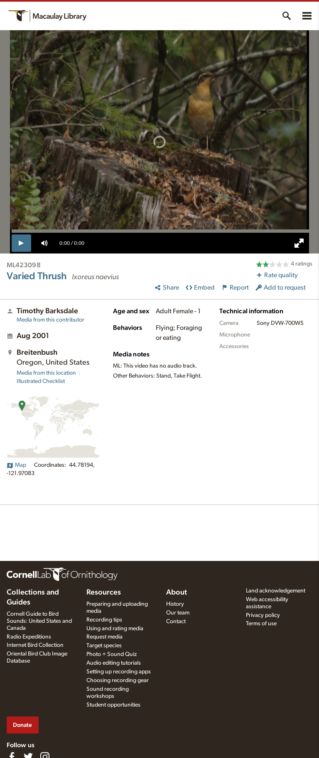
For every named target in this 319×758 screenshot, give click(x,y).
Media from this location (46, 373)
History (175, 604)
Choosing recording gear (117, 680)
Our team (177, 613)
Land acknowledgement (275, 591)
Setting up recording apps (118, 672)
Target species (104, 645)
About (176, 592)
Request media (104, 637)
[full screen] (299, 243)
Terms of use (261, 623)
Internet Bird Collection (35, 645)
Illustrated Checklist (41, 381)
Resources (103, 592)
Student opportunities (113, 705)
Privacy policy (263, 615)
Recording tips (104, 620)
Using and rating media (114, 628)
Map (16, 465)
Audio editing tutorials (113, 663)
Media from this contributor (50, 320)
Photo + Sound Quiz (111, 654)
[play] (21, 243)
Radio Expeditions (29, 637)
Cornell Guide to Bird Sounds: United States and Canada (39, 621)
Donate (22, 725)
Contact (176, 621)
